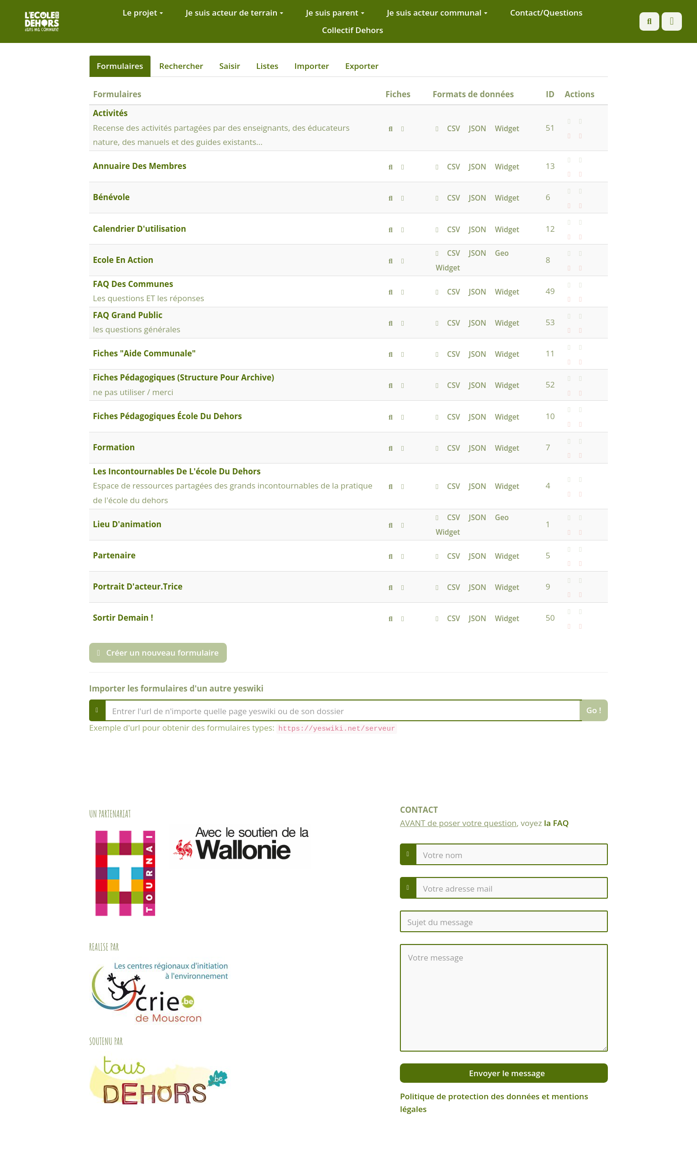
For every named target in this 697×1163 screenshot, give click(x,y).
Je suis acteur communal (437, 12)
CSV (453, 128)
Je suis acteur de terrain (235, 12)
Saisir (229, 65)
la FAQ (556, 822)
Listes (267, 65)
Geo (502, 253)
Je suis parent (335, 12)
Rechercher (181, 65)
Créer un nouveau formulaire (158, 652)
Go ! (593, 710)
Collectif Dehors (352, 30)
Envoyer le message (506, 1073)
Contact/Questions (546, 12)
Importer (311, 65)
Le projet (143, 12)
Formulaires (120, 65)
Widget (507, 128)
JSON (477, 128)
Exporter (362, 65)
